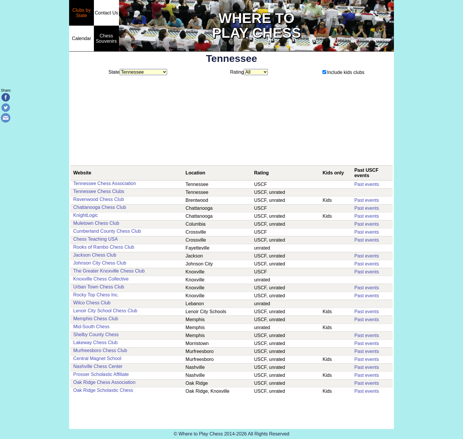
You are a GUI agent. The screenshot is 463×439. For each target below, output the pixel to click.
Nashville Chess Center (98, 366)
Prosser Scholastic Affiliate (101, 374)
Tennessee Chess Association (104, 183)
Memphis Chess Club (95, 318)
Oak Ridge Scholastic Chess (103, 390)
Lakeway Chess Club (95, 342)
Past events (366, 184)
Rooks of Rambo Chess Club (103, 247)
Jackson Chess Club (94, 255)
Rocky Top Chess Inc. (96, 294)
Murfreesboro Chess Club (100, 350)
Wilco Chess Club (91, 302)
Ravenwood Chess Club (98, 199)
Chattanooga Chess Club (99, 207)
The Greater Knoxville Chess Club (109, 270)
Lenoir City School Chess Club (105, 310)
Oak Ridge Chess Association (104, 382)
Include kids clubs (343, 72)
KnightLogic (85, 215)
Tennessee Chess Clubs (98, 191)
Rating (249, 72)
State (137, 72)
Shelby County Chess (96, 334)
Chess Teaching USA (95, 239)
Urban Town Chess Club (98, 286)
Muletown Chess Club (96, 223)
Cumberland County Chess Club (107, 231)
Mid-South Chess (91, 326)
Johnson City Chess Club (99, 262)
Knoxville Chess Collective (101, 278)
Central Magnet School (97, 358)
